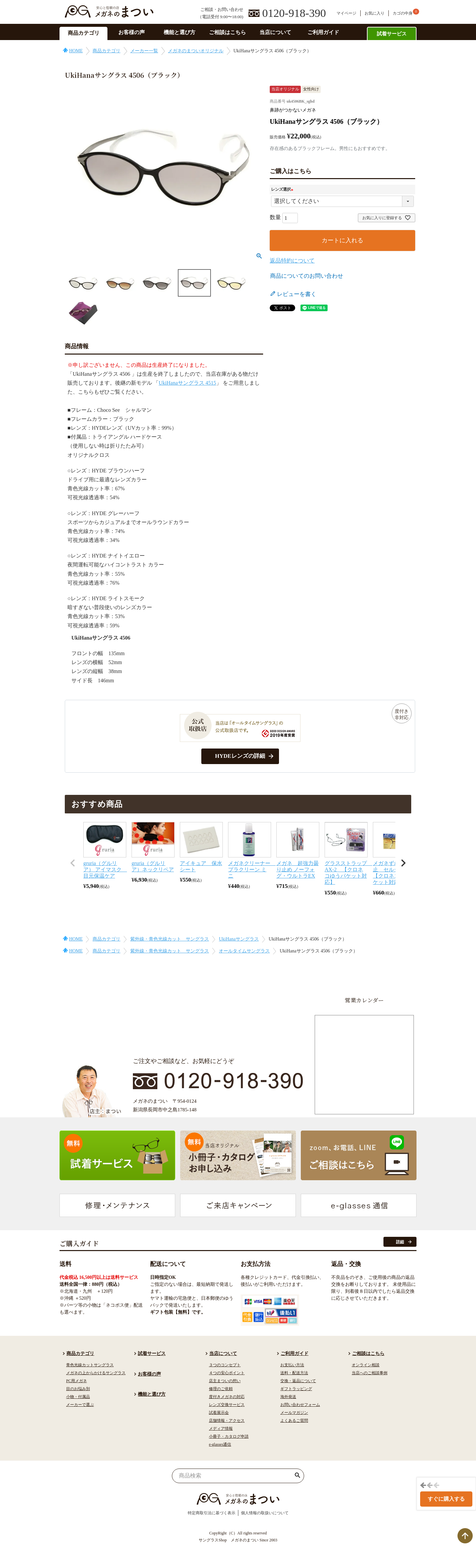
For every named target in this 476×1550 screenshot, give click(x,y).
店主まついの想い (225, 1381)
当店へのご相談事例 (369, 1373)
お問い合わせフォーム (300, 1404)
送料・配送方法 (294, 1373)
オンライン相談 (365, 1365)
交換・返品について (298, 1381)
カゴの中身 (403, 13)
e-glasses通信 (220, 1444)
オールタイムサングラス (244, 950)
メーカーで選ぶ (80, 1404)
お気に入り (374, 13)
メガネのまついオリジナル (195, 50)
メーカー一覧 (144, 50)
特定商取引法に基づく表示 (211, 1513)
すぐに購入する (446, 1499)
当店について (275, 32)
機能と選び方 (179, 32)
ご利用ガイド (323, 32)
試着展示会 (219, 1412)
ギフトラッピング (296, 1388)
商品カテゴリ (83, 33)
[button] (73, 863)
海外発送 (288, 1396)
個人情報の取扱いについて (265, 1513)
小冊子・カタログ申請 (229, 1436)
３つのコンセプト (225, 1365)
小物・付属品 (78, 1396)
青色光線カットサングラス (90, 1365)
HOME (76, 50)
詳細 (400, 1241)
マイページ (346, 13)
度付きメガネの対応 (227, 1396)
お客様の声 (131, 32)
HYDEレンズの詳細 (240, 756)
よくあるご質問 (294, 1420)
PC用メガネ (76, 1381)
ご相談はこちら (227, 32)
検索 (298, 1476)
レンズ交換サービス (227, 1404)
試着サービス (392, 33)
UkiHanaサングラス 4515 (187, 383)
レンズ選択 (283, 189)
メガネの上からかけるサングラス (96, 1373)
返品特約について (292, 261)
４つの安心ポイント (227, 1373)
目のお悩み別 (78, 1388)
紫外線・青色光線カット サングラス (169, 939)
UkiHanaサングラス (239, 939)
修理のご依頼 (221, 1388)
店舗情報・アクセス (227, 1420)
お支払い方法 (292, 1365)
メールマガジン (294, 1412)
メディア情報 (221, 1428)
